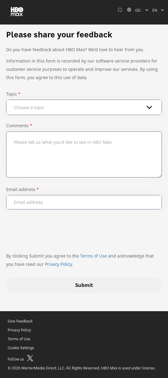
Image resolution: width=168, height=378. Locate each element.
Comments (17, 125)
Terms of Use (93, 256)
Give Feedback (20, 321)
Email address (20, 189)
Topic (11, 94)
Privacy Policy (58, 264)
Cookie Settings (21, 347)
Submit (84, 285)
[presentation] (53, 234)
